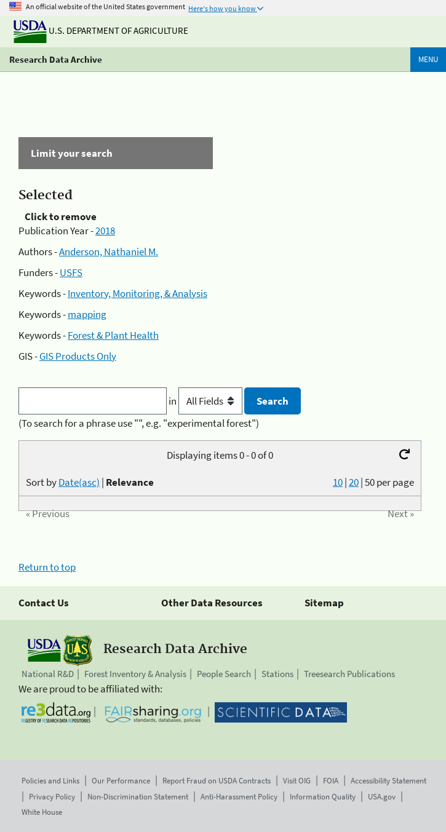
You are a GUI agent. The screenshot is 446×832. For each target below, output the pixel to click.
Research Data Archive (55, 59)
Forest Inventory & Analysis (135, 673)
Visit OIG (297, 780)
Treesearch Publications (349, 673)
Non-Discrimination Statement (137, 796)
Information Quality (323, 796)
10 (338, 482)
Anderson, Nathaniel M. (108, 251)
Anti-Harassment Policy (239, 796)
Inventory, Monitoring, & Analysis (137, 293)
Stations (277, 673)
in (206, 401)
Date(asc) (79, 482)
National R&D (48, 673)
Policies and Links (50, 780)
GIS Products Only (77, 356)
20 (354, 482)
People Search (224, 673)
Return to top (47, 567)
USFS (71, 272)
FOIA (330, 780)
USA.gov (382, 796)
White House (42, 812)
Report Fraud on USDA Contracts (216, 780)
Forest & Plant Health (113, 335)
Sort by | (90, 482)
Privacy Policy (52, 796)
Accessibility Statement (388, 780)
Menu (428, 59)
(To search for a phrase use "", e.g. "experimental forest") (138, 423)
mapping (87, 314)
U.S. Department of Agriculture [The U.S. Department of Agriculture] (101, 30)
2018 (105, 230)
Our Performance (121, 780)
